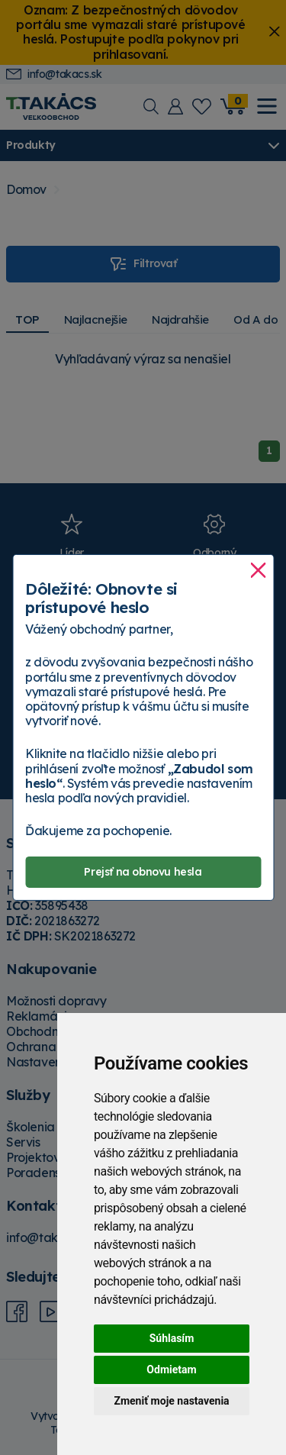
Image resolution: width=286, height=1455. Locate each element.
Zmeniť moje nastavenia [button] (171, 1401)
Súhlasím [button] (171, 1338)
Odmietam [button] (171, 1369)
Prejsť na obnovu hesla (142, 872)
